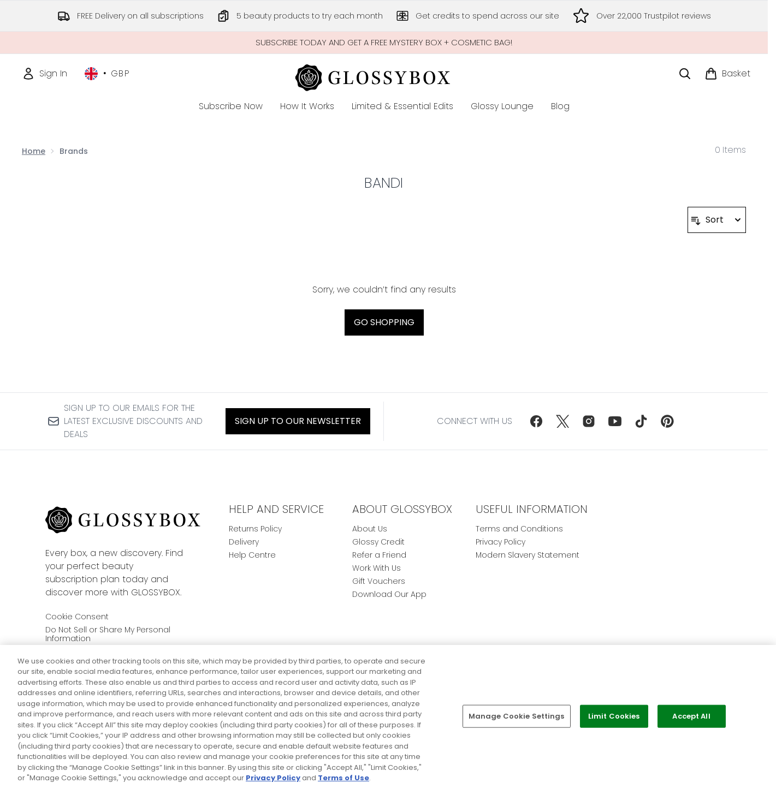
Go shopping (384, 322)
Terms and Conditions (519, 528)
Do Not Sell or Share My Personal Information (107, 634)
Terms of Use (343, 778)
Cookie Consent (77, 616)
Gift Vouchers (378, 581)
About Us (369, 528)
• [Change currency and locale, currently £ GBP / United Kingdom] (107, 73)
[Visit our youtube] (615, 421)
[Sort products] (717, 220)
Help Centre (252, 554)
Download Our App (389, 594)
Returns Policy (255, 528)
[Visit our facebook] (536, 421)
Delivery (244, 541)
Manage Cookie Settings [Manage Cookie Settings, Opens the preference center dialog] (517, 716)
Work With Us (376, 568)
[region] (388, 717)
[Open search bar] (684, 73)
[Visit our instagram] (589, 421)
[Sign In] (44, 74)
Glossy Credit (378, 541)
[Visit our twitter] (562, 421)
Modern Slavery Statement (527, 554)
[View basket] (727, 73)
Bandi (383, 183)
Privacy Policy (500, 541)
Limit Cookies (614, 716)
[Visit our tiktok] (641, 421)
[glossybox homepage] (384, 76)
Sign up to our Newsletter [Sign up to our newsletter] (298, 421)
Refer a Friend (379, 554)
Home (33, 151)
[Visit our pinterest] (667, 421)
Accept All (691, 716)
